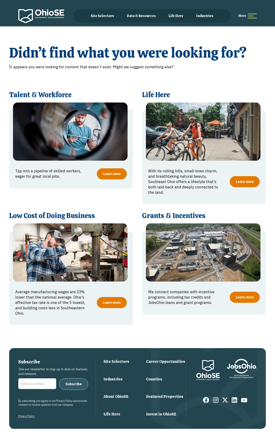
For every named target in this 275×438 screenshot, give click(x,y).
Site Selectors (102, 16)
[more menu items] (247, 16)
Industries (204, 16)
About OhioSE (116, 396)
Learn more (112, 174)
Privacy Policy (26, 416)
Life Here (175, 16)
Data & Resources (141, 16)
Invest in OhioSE (161, 414)
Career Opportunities (165, 361)
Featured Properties (164, 396)
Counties (154, 379)
